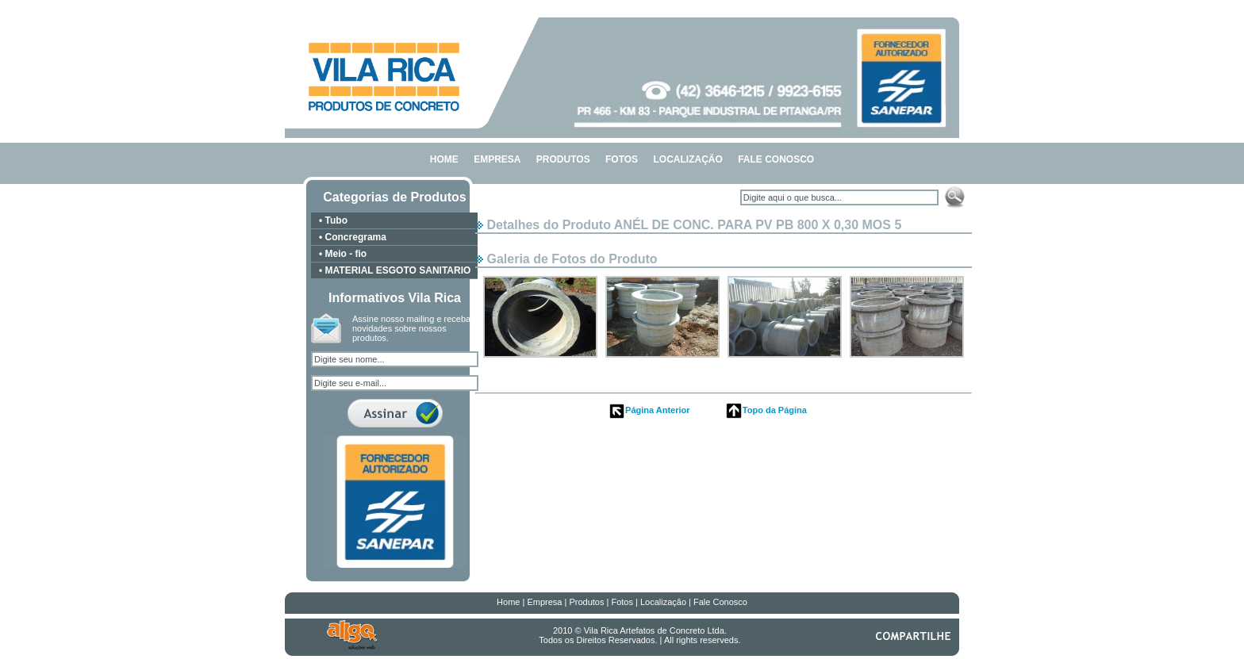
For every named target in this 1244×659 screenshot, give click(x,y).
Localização (663, 602)
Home (508, 602)
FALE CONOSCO (776, 159)
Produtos (586, 602)
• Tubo (333, 220)
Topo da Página (766, 410)
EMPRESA (497, 159)
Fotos (622, 602)
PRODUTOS (563, 159)
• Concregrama (352, 237)
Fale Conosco (720, 602)
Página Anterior (649, 410)
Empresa (544, 602)
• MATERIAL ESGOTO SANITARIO (394, 270)
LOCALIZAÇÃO (687, 159)
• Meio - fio (343, 253)
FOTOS (621, 159)
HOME (444, 159)
